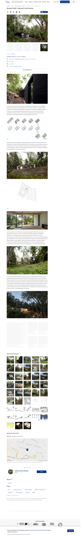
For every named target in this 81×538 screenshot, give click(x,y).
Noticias (44, 1)
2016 (12, 64)
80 (12, 61)
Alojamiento (10, 492)
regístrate (28, 534)
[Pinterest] (19, 12)
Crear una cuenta (65, 2)
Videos (48, 1)
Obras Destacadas (28, 489)
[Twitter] (11, 12)
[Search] (19, 2)
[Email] (16, 12)
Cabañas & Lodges (11, 56)
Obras (26, 1)
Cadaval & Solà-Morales (20, 59)
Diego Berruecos (18, 66)
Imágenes (31, 1)
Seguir (41, 471)
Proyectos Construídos (17, 489)
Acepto (71, 531)
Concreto (9, 483)
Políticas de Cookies (12, 532)
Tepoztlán (35, 108)
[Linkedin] (14, 12)
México (24, 56)
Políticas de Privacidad (44, 530)
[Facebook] (8, 12)
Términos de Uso (33, 530)
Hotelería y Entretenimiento (40, 489)
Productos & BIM (37, 1)
